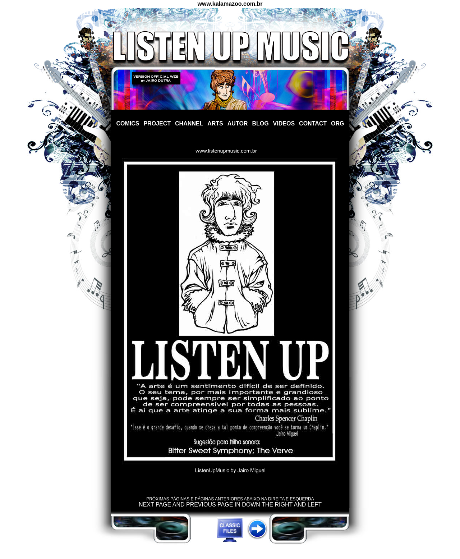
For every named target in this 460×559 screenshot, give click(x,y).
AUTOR (237, 123)
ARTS (215, 123)
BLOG (260, 123)
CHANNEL (189, 123)
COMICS (127, 123)
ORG (337, 123)
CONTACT (313, 123)
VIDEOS (284, 123)
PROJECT (157, 123)
